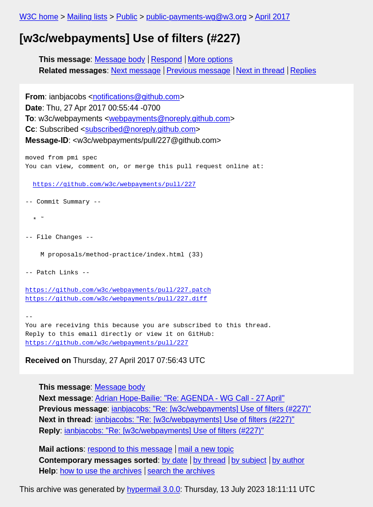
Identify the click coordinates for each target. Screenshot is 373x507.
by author (288, 460)
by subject (248, 460)
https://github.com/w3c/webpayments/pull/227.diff (116, 299)
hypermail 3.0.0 (153, 489)
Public (126, 17)
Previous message (199, 70)
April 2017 (272, 17)
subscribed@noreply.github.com (140, 129)
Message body (120, 59)
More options (210, 59)
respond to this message (129, 449)
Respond (166, 59)
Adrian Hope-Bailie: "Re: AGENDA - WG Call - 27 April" (190, 398)
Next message (136, 70)
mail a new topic (206, 449)
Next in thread (260, 70)
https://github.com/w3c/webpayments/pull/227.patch (118, 290)
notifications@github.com (136, 97)
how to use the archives (101, 471)
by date (174, 460)
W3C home (38, 17)
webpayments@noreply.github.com (169, 118)
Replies (303, 70)
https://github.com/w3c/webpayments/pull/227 (114, 184)
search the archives (181, 471)
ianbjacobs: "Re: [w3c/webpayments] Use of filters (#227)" (211, 409)
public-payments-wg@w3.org (196, 17)
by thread (209, 460)
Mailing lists (87, 17)
